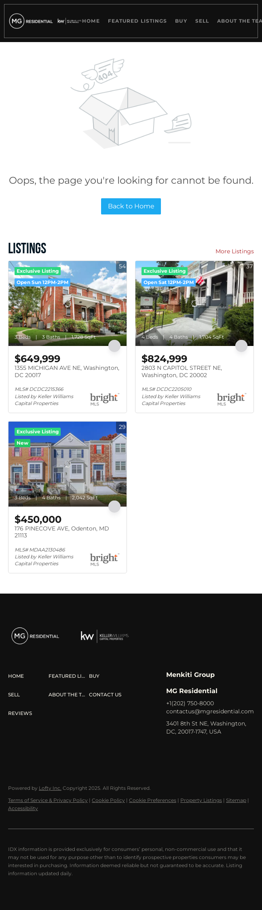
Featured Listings (137, 21)
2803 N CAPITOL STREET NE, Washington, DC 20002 (182, 371)
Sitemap (236, 800)
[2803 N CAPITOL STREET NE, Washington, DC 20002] (194, 303)
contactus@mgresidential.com (210, 711)
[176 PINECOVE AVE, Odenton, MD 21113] (67, 464)
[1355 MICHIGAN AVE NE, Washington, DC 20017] (67, 303)
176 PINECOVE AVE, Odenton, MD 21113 (62, 532)
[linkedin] (188, 750)
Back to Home (131, 206)
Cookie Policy (108, 800)
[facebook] (172, 750)
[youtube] (237, 750)
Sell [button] (202, 21)
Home (90, 21)
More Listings (235, 251)
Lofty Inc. (50, 788)
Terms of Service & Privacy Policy (48, 800)
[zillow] (205, 750)
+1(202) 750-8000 (190, 703)
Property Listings (201, 800)
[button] (29, 21)
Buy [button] (181, 21)
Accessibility (23, 808)
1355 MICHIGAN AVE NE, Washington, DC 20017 (67, 371)
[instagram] (221, 750)
